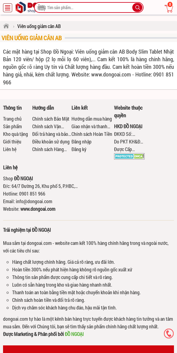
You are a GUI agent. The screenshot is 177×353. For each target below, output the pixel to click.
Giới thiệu (12, 141)
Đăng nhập (81, 141)
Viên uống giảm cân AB (32, 38)
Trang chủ (12, 118)
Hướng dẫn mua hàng (91, 118)
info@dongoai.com (34, 201)
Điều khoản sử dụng (51, 141)
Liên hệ (9, 149)
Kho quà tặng (15, 134)
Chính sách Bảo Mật (50, 118)
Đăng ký (78, 149)
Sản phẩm (12, 126)
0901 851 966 (32, 193)
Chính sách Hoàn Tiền (91, 134)
